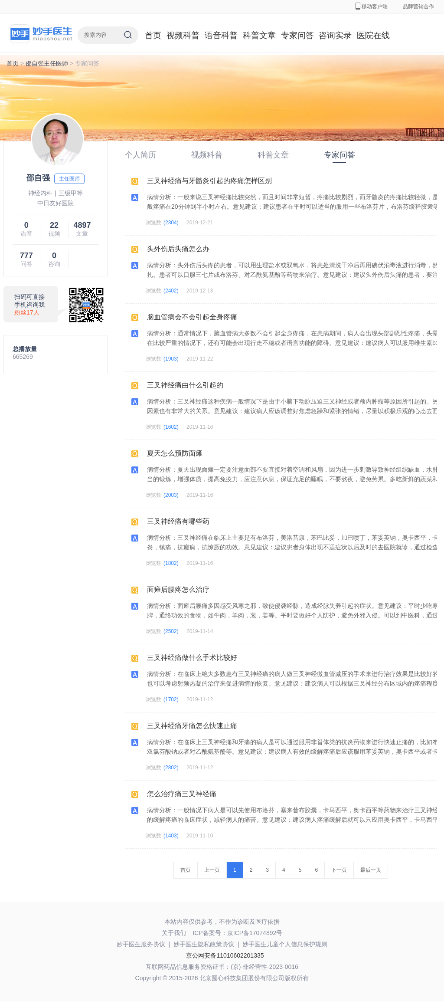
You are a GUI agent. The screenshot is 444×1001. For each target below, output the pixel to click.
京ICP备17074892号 (255, 932)
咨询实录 (335, 35)
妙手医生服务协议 (141, 944)
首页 (153, 35)
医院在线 (373, 35)
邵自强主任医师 (47, 63)
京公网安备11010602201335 (225, 955)
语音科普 (221, 35)
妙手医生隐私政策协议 (203, 944)
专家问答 (297, 35)
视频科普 (182, 35)
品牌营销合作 (418, 6)
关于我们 (174, 932)
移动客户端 (372, 6)
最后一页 (370, 870)
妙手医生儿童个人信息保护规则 (284, 944)
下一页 (339, 870)
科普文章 (259, 35)
